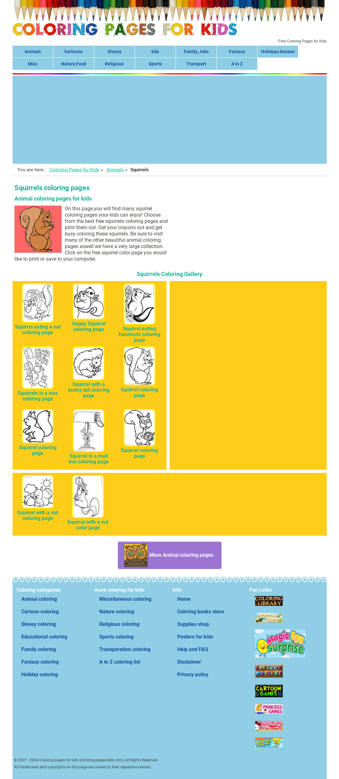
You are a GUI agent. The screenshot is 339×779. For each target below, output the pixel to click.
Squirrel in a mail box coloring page (88, 456)
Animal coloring (39, 599)
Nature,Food (73, 63)
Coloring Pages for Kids (74, 170)
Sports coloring (116, 637)
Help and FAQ (192, 649)
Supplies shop (193, 624)
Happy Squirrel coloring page (89, 323)
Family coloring (38, 649)
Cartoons (73, 51)
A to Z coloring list (119, 662)
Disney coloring (38, 624)
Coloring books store (200, 612)
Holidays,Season (278, 51)
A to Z (237, 63)
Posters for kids (195, 637)
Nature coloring (116, 612)
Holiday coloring (39, 674)
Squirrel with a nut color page (87, 522)
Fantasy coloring (40, 662)
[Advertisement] (170, 120)
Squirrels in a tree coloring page (38, 393)
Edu (155, 51)
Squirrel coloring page (139, 389)
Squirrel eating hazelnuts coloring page (139, 331)
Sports (155, 63)
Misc (32, 63)
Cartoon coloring (40, 612)
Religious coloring (119, 624)
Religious (114, 63)
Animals (33, 51)
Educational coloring (44, 637)
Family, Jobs (196, 51)
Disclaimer (189, 662)
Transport (196, 63)
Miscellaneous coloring (125, 599)
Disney (114, 51)
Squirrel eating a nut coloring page (38, 326)
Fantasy (237, 51)
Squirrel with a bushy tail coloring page (88, 387)
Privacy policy (192, 674)
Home (184, 599)
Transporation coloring (124, 649)
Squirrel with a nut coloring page (37, 512)
